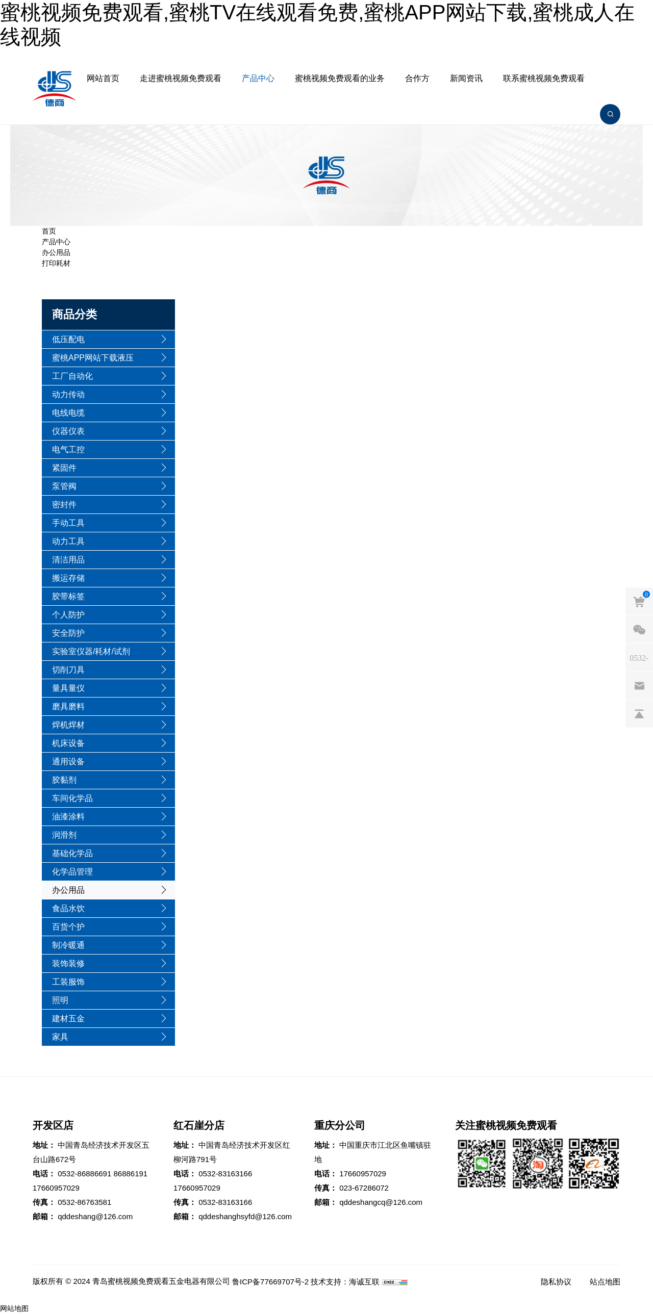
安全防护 (68, 633)
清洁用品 (68, 559)
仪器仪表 (68, 431)
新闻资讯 (466, 78)
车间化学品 (72, 798)
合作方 (417, 78)
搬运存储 (68, 578)
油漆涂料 (68, 816)
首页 (49, 231)
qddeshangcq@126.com (380, 1202)
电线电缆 (68, 412)
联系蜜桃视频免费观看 (544, 78)
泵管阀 (64, 486)
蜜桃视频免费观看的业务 (340, 78)
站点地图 (605, 1281)
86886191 (130, 1173)
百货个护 (68, 926)
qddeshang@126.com (95, 1216)
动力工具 (68, 541)
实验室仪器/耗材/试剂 (91, 651)
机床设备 (68, 743)
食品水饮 (68, 908)
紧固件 (64, 467)
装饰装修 (68, 963)
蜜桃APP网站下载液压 (93, 357)
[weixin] (639, 629)
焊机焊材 (68, 724)
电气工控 (68, 449)
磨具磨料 (68, 706)
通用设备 (68, 761)
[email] (639, 685)
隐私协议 (556, 1281)
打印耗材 (56, 263)
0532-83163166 (225, 1173)
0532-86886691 (84, 1173)
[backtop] (639, 713)
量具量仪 (68, 688)
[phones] (639, 657)
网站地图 (14, 1308)
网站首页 (103, 78)
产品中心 (258, 78)
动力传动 (68, 394)
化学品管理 (72, 871)
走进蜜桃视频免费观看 (180, 78)
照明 (60, 1000)
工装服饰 (68, 981)
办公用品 (56, 252)
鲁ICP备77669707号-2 (270, 1281)
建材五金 (68, 1018)
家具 (60, 1037)
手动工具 (68, 523)
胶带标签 (68, 596)
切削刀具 (68, 669)
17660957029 (56, 1187)
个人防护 (68, 614)
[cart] (639, 601)
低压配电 (68, 339)
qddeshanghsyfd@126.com (245, 1216)
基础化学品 (72, 853)
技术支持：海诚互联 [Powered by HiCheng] (345, 1281)
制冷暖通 (68, 945)
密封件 (64, 504)
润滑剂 (64, 835)
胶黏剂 (64, 780)
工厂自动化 (72, 376)
